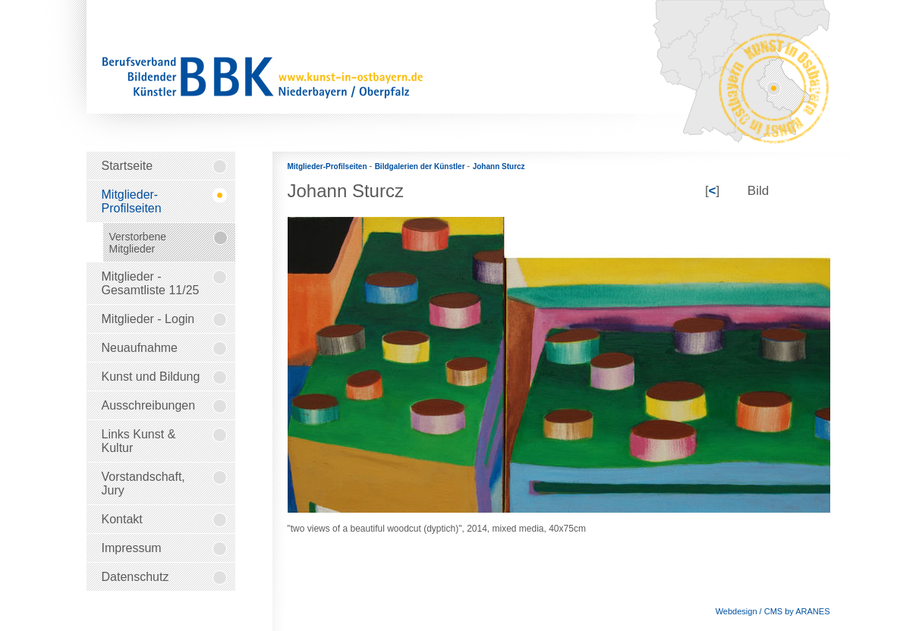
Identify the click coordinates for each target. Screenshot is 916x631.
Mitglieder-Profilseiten (329, 166)
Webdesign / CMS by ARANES (773, 611)
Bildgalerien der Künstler (421, 166)
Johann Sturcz (499, 166)
